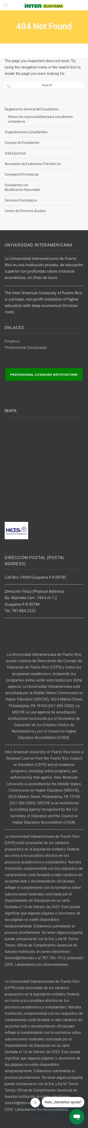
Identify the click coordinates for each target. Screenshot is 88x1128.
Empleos (12, 341)
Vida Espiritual (15, 153)
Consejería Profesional (21, 174)
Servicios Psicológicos (21, 200)
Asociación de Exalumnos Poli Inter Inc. (33, 164)
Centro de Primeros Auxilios (25, 211)
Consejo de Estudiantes (22, 143)
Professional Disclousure (26, 347)
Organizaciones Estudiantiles (26, 132)
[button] (5, 5)
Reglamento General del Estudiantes (32, 109)
